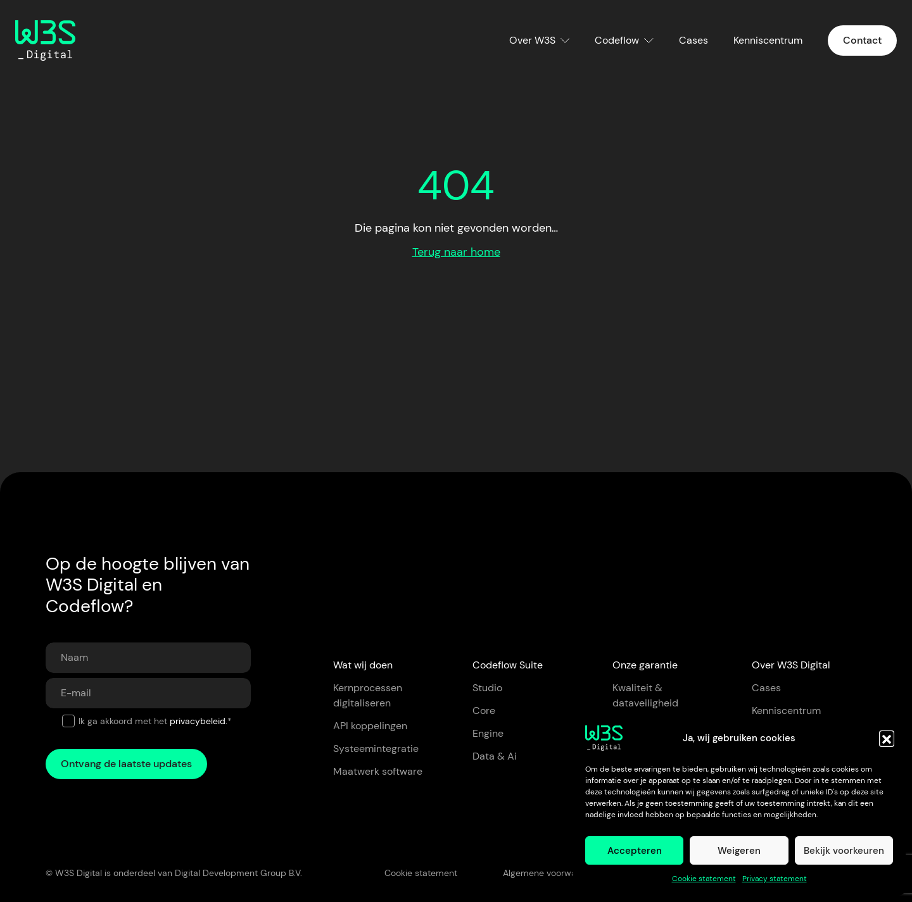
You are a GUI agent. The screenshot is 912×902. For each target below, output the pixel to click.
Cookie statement (704, 879)
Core (483, 710)
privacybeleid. (198, 721)
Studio (487, 687)
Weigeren (739, 850)
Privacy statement (774, 879)
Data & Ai (494, 756)
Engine (488, 733)
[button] (886, 738)
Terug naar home (456, 252)
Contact (862, 40)
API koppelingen (370, 725)
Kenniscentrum (767, 40)
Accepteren (634, 850)
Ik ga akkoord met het (155, 721)
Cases (693, 40)
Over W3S (532, 40)
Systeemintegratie (376, 748)
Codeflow (617, 40)
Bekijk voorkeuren (844, 850)
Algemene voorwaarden (551, 873)
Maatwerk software (377, 771)
